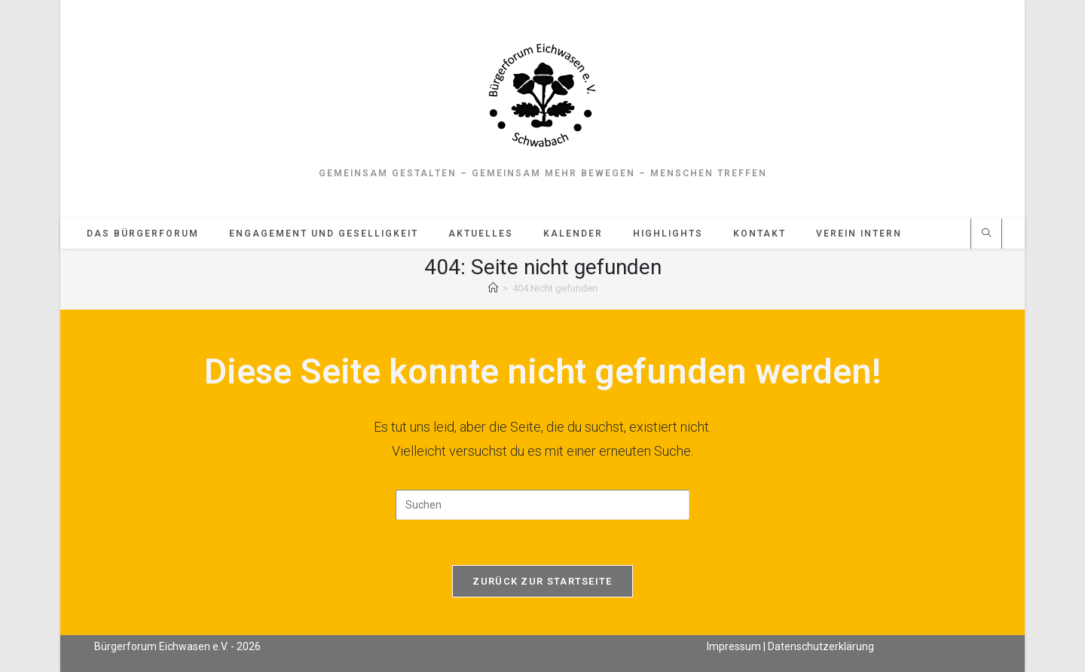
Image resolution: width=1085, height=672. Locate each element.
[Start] (493, 288)
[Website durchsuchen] (986, 234)
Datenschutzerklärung (821, 646)
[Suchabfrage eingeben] (542, 505)
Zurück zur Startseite (542, 581)
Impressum (734, 646)
